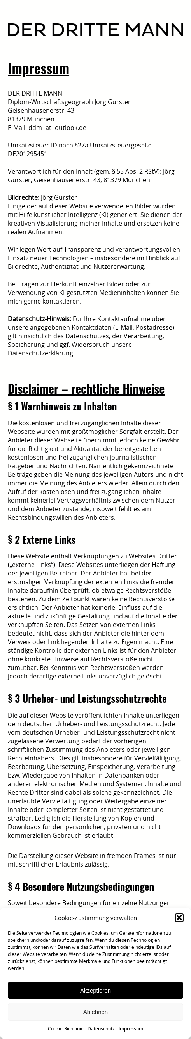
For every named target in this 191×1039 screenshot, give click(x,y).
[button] (179, 918)
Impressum (131, 1028)
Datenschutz (101, 1028)
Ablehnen (95, 1012)
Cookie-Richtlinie (66, 1028)
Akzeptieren (95, 990)
